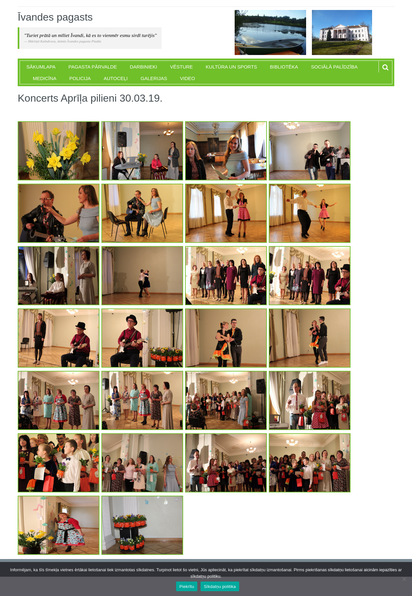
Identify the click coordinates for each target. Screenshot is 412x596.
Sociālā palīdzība (334, 66)
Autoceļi (116, 78)
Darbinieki (143, 66)
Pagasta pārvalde (93, 66)
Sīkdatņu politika (220, 586)
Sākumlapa (41, 66)
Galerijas (154, 78)
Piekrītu (186, 586)
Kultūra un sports (231, 66)
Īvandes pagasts (55, 17)
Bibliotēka (284, 66)
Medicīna (44, 78)
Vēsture (181, 66)
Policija (80, 78)
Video (187, 78)
